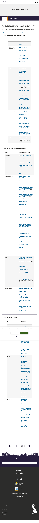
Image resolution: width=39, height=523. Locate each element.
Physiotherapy (22, 61)
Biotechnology (24, 379)
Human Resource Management (25, 221)
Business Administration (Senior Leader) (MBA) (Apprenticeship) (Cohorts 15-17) (26, 195)
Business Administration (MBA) (25, 184)
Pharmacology (24, 396)
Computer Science (25, 345)
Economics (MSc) (22, 211)
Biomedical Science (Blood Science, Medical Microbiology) (26, 367)
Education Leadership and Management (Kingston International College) (24, 296)
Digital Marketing (22, 204)
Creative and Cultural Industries (25, 155)
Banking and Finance (23, 180)
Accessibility (19, 472)
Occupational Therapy (23, 58)
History (20, 173)
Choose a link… (19, 463)
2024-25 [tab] (10, 18)
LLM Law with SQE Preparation (25, 272)
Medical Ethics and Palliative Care (26, 285)
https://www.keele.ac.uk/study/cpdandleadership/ (12, 32)
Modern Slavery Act (19, 496)
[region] (19, 333)
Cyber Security (24, 353)
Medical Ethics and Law (24, 276)
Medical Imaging (22, 55)
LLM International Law (23, 269)
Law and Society (22, 266)
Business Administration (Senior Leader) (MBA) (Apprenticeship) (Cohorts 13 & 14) (26, 188)
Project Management (23, 250)
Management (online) (23, 244)
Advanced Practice (23, 47)
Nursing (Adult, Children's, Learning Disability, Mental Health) (24, 128)
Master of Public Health (24, 80)
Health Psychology (25, 417)
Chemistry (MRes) (25, 326)
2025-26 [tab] (4, 19)
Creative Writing (22, 158)
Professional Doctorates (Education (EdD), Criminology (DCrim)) (25, 306)
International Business (24, 229)
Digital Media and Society (24, 162)
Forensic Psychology (25, 414)
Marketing (21, 247)
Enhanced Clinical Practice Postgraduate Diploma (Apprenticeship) (24, 119)
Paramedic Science (23, 95)
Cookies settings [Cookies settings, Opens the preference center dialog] (19, 336)
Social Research (22, 310)
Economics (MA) (22, 207)
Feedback (19, 475)
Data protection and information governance (19, 493)
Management (21, 241)
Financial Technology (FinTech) (25, 217)
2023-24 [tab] (15, 18)
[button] (35, 2)
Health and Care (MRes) (24, 123)
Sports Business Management (25, 254)
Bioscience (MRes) (25, 376)
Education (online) (23, 291)
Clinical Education (23, 68)
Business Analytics (23, 201)
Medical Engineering (25, 392)
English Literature (23, 169)
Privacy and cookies (19, 470)
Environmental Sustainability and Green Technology (25, 384)
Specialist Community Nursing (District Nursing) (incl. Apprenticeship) (24, 133)
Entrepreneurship (22, 214)
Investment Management (24, 233)
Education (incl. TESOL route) (25, 288)
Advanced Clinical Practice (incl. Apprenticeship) (23, 113)
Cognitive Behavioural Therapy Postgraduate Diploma (26, 409)
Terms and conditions (19, 473)
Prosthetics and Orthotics (24, 65)
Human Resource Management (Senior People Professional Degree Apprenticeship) (25, 225)
